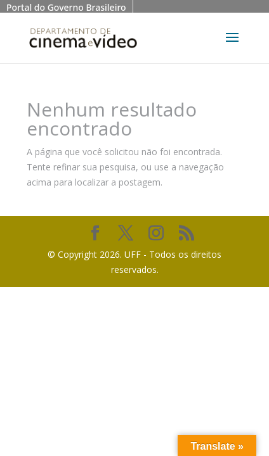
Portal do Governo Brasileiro (66, 7)
